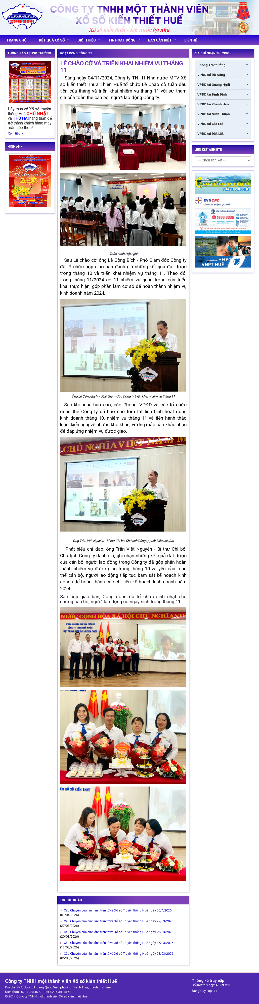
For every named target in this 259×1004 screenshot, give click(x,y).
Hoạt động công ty (76, 53)
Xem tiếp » (15, 133)
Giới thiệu (88, 40)
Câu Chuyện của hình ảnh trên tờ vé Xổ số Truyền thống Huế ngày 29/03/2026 (118, 921)
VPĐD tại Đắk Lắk (210, 134)
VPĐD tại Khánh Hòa (213, 104)
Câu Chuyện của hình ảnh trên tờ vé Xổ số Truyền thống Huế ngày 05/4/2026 (117, 910)
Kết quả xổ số (54, 40)
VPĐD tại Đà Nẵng (211, 75)
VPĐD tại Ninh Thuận (213, 114)
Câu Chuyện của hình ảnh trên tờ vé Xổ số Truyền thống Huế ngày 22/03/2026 (118, 932)
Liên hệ (190, 40)
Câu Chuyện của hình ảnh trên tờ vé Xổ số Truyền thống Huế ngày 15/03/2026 (118, 943)
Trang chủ (16, 40)
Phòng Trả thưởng (211, 65)
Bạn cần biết (162, 40)
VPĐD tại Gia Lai (210, 124)
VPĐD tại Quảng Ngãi (213, 84)
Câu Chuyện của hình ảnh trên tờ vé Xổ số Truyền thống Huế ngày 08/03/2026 (118, 953)
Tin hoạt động (124, 40)
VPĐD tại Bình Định (212, 94)
